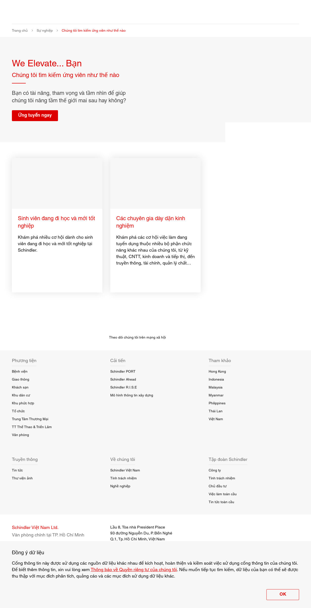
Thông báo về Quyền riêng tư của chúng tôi (134, 569)
